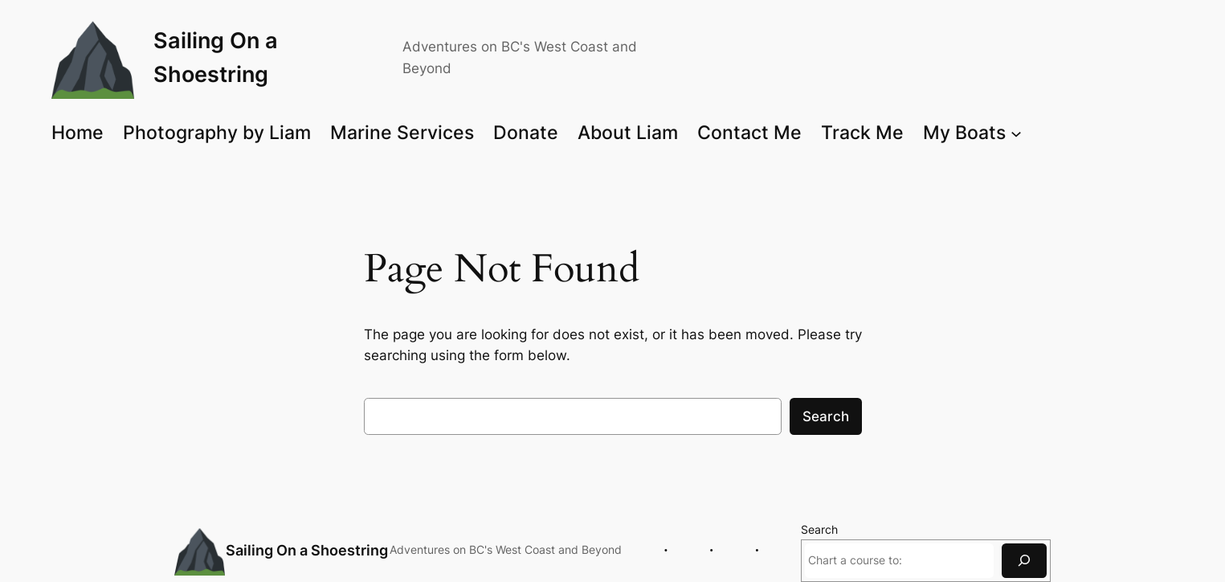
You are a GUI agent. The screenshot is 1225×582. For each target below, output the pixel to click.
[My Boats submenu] (1016, 132)
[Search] (1024, 560)
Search (825, 416)
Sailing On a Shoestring (307, 550)
